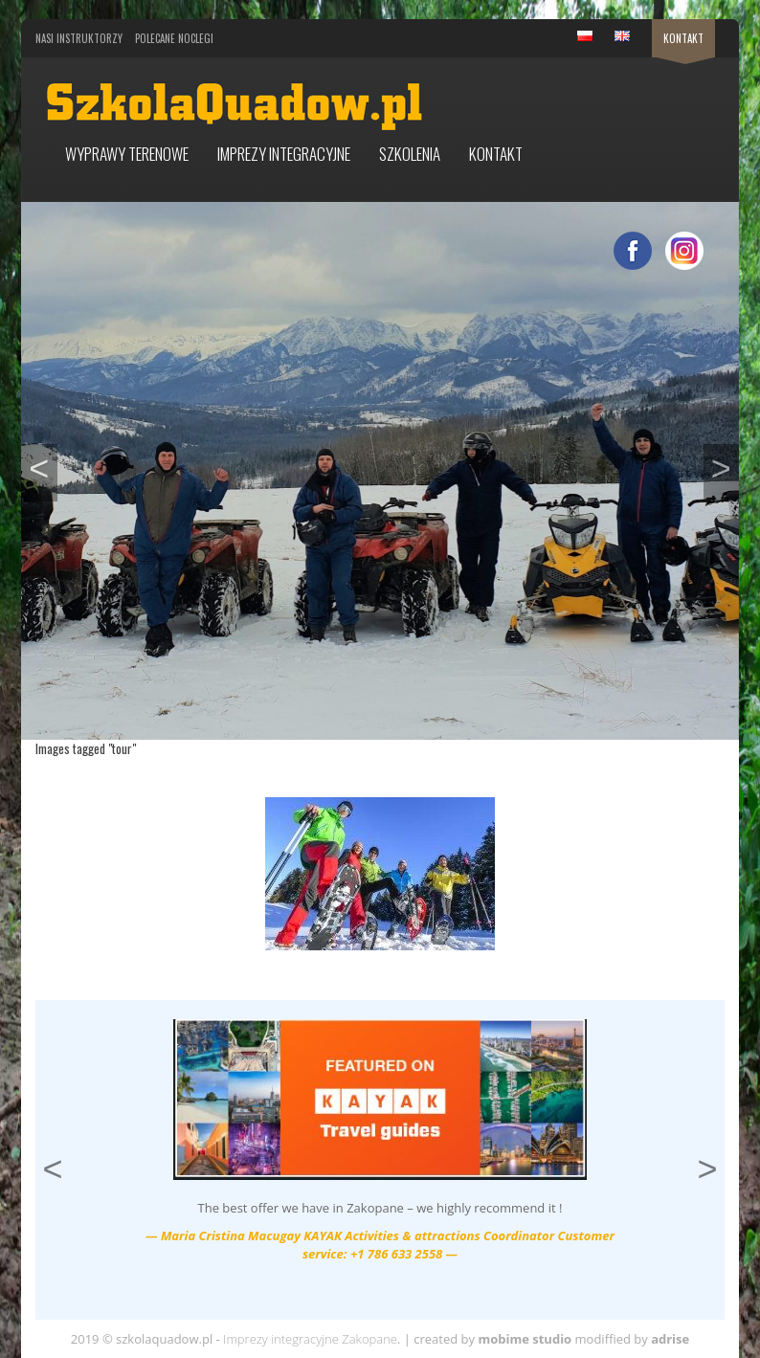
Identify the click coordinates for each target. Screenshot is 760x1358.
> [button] (725, 466)
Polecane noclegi (174, 38)
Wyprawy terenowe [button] (127, 154)
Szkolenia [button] (409, 154)
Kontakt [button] (496, 154)
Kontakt (683, 38)
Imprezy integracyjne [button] (283, 154)
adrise (670, 1338)
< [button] (42, 466)
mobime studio (524, 1338)
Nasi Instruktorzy (79, 38)
